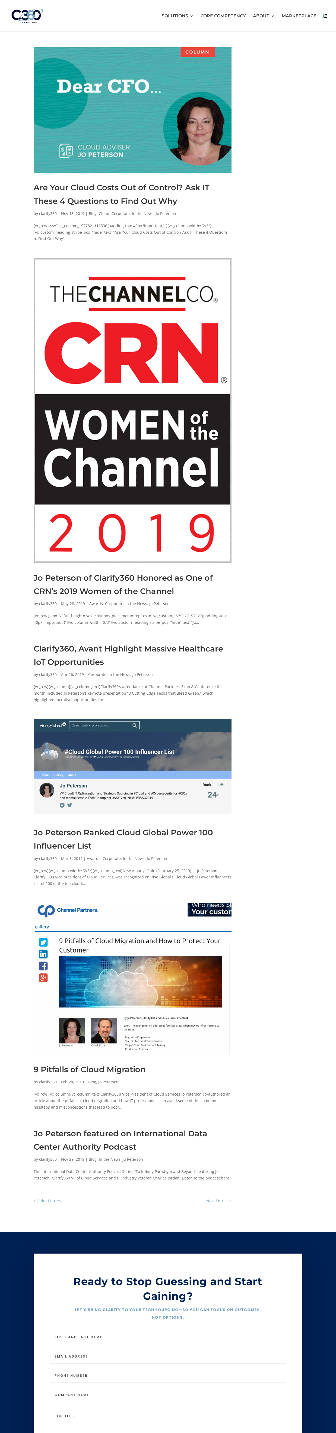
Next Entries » (219, 1200)
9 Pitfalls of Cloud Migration (90, 1069)
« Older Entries (47, 1200)
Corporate (121, 213)
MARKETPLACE (299, 16)
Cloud (104, 213)
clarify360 (48, 213)
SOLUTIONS (175, 16)
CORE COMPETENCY (223, 16)
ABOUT (261, 16)
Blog (93, 213)
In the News (143, 213)
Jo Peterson (166, 213)
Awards (96, 603)
